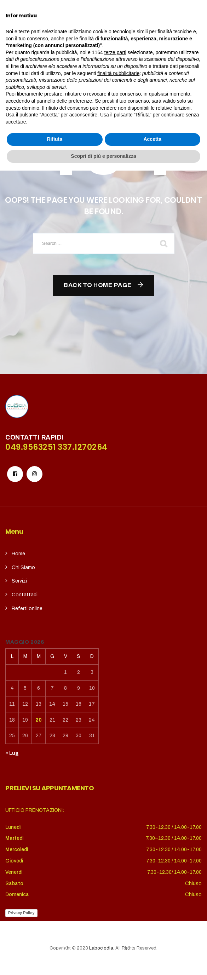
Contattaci (25, 594)
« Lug (12, 753)
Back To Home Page (98, 285)
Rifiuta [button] (54, 944)
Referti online (27, 608)
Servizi (19, 581)
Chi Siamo (23, 567)
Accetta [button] (152, 944)
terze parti (115, 857)
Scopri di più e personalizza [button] (103, 960)
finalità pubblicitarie (118, 878)
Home (18, 553)
